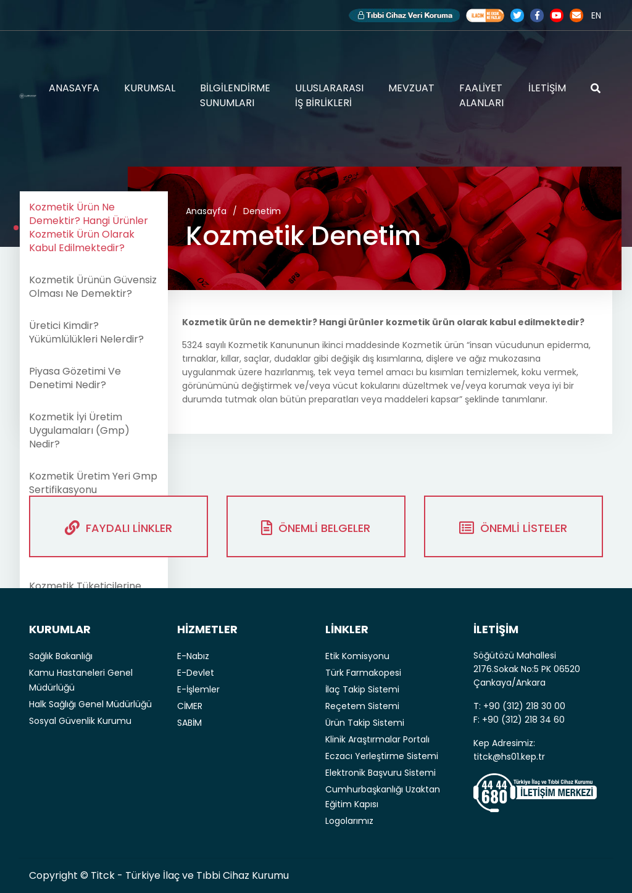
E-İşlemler (198, 689)
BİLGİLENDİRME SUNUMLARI (235, 95)
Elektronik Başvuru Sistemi (380, 772)
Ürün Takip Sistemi (364, 722)
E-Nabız (193, 656)
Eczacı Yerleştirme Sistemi (381, 756)
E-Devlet (195, 673)
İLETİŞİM (547, 88)
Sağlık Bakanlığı (61, 656)
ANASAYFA (74, 88)
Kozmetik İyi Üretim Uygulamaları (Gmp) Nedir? (79, 430)
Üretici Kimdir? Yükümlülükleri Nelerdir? (86, 332)
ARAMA (595, 88)
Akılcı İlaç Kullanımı (485, 15)
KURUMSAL (149, 88)
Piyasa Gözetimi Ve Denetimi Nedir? (75, 378)
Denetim (262, 211)
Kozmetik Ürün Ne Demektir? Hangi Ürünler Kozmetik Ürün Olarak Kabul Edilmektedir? (88, 227)
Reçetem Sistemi (362, 706)
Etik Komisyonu (357, 656)
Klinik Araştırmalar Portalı (377, 739)
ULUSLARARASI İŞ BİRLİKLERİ (329, 95)
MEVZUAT (411, 88)
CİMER (189, 706)
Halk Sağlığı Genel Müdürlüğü (90, 704)
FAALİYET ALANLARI (481, 95)
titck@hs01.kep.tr (509, 756)
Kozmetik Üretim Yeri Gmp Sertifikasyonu (93, 483)
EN (596, 15)
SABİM (189, 722)
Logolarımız (349, 821)
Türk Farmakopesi (363, 673)
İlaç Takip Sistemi (362, 689)
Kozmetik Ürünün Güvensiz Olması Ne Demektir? (93, 287)
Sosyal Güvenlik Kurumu (80, 721)
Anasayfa (206, 211)
